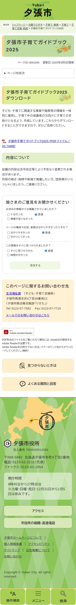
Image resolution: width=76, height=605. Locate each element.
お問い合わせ (13, 556)
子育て (65, 24)
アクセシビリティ (39, 544)
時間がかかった (19, 255)
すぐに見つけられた (22, 250)
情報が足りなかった (22, 219)
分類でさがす (35, 24)
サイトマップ (12, 550)
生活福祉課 (13, 293)
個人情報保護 (13, 544)
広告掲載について (38, 550)
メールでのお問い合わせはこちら (27, 315)
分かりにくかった (20, 236)
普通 (40, 214)
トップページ (19, 24)
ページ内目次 (16, 73)
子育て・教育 (52, 24)
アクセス (38, 511)
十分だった (17, 214)
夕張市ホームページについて (23, 537)
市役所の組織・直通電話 (38, 523)
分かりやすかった (20, 232)
